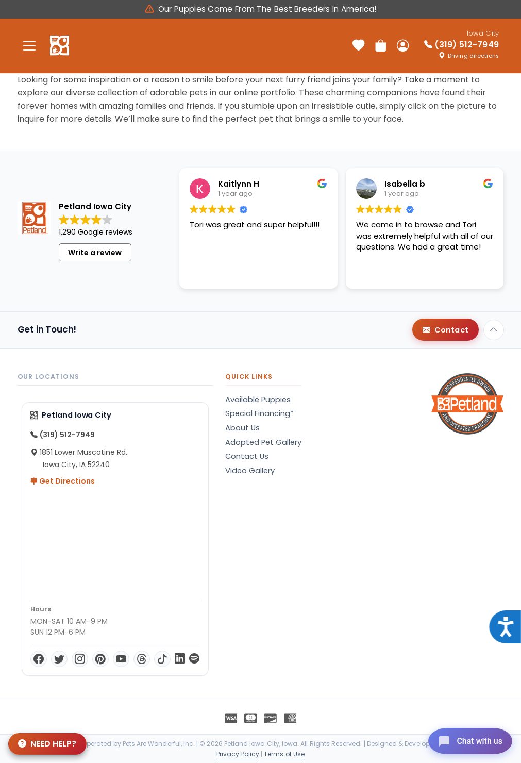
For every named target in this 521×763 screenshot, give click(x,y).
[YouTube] (121, 659)
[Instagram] (80, 659)
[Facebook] (38, 659)
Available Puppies (258, 399)
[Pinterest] (100, 659)
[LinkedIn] (180, 659)
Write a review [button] (95, 252)
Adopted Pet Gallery (263, 442)
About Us (242, 428)
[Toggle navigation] (30, 45)
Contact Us (246, 456)
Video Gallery (250, 471)
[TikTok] (162, 659)
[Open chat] (466, 739)
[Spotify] (194, 659)
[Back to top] (493, 330)
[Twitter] (59, 659)
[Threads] (141, 659)
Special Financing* (259, 413)
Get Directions (62, 481)
